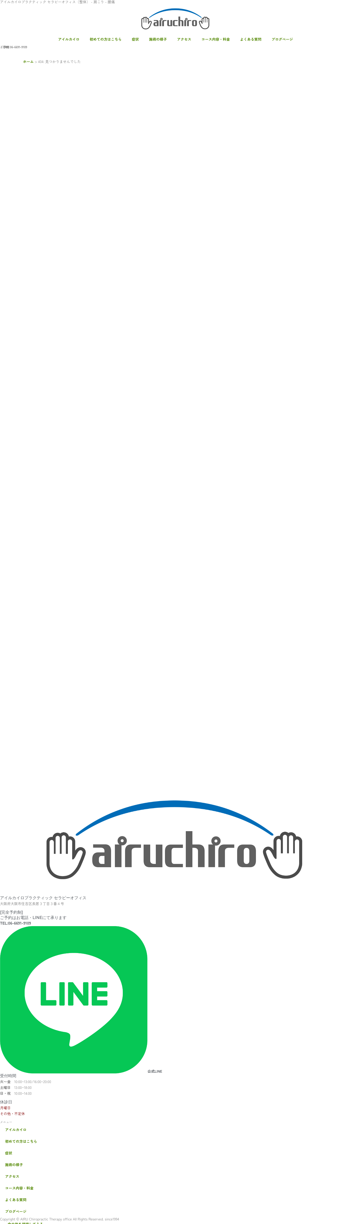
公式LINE (154, 1071)
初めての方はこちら (106, 39)
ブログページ (282, 39)
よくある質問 (251, 39)
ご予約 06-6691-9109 (13, 47)
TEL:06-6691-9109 (15, 923)
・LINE (4, 47)
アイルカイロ (69, 39)
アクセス (184, 39)
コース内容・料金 (216, 39)
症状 (135, 39)
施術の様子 (158, 39)
